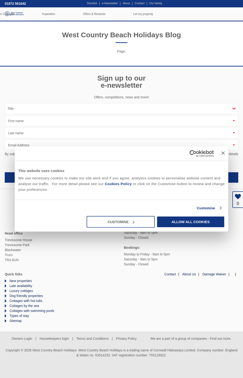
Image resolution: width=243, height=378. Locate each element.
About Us (189, 274)
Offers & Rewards (170, 14)
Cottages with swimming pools (31, 311)
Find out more (220, 338)
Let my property (219, 14)
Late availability (20, 286)
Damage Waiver (214, 274)
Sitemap (15, 321)
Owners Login (22, 338)
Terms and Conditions (92, 338)
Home (41, 14)
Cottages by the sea (24, 306)
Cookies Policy (118, 184)
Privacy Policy (126, 338)
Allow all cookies (191, 222)
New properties (20, 281)
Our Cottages (81, 14)
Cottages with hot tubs (25, 301)
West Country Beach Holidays (14, 13)
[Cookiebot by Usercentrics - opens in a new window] (193, 153)
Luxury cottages (21, 291)
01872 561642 (15, 3)
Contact (170, 274)
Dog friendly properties (26, 296)
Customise (206, 208)
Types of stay (19, 316)
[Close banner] (223, 153)
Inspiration (124, 14)
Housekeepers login (54, 338)
